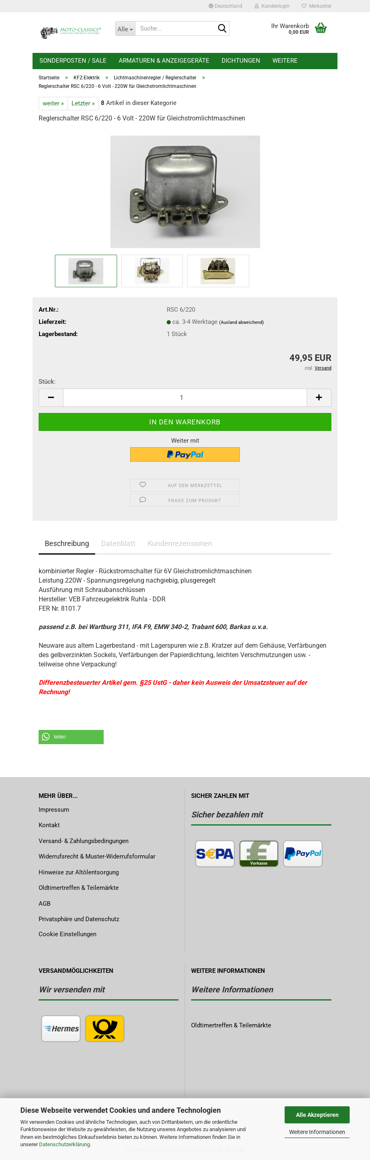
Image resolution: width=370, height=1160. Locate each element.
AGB (44, 903)
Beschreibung (67, 543)
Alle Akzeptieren (317, 1115)
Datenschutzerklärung (64, 1144)
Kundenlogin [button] (272, 6)
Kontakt (49, 825)
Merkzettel (316, 6)
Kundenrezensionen (180, 543)
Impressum (54, 809)
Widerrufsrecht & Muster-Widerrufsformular (97, 856)
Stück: (47, 381)
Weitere (285, 60)
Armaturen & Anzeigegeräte (164, 60)
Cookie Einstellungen (67, 934)
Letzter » (83, 103)
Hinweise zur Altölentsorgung (79, 872)
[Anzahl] (185, 398)
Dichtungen (241, 60)
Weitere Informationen (317, 1132)
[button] (225, 6)
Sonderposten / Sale (73, 60)
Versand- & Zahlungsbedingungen (83, 841)
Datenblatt (118, 543)
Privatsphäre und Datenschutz (79, 919)
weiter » (53, 103)
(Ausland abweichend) (241, 322)
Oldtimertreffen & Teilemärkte (79, 887)
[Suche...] (125, 28)
